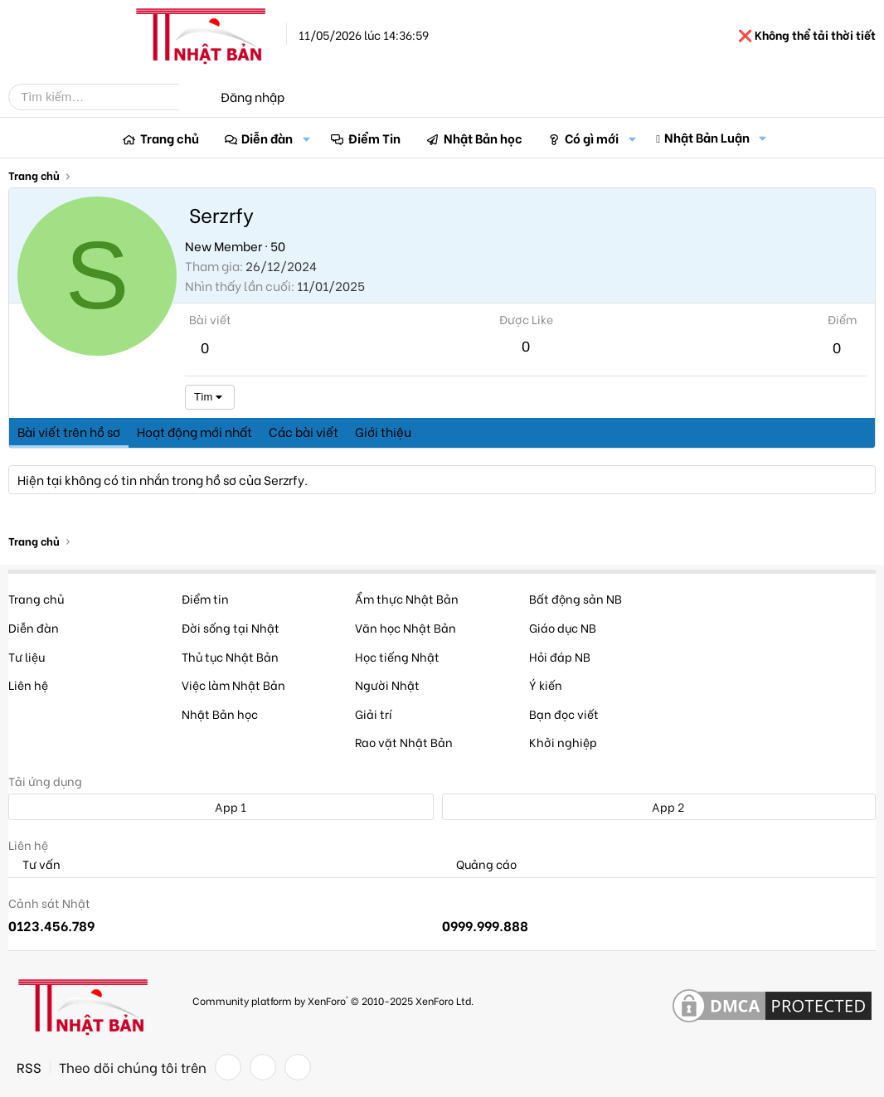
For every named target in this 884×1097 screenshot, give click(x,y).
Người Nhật (387, 684)
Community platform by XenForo (333, 1000)
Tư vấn (34, 864)
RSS (29, 1067)
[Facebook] (228, 1067)
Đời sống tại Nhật (230, 627)
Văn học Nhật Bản (405, 627)
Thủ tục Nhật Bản (230, 656)
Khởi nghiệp (563, 741)
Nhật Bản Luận (707, 137)
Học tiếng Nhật (397, 656)
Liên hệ (28, 684)
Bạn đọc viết (564, 713)
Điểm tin (205, 598)
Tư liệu (26, 656)
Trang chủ (169, 138)
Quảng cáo (479, 864)
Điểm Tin (374, 138)
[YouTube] (297, 1067)
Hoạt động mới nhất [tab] (194, 431)
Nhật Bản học (483, 138)
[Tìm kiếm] (106, 97)
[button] (306, 138)
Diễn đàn (267, 138)
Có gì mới (592, 138)
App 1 (221, 806)
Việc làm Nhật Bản (233, 684)
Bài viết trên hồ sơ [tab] (68, 431)
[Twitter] (263, 1067)
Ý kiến (545, 684)
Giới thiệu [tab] (383, 431)
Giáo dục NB (562, 627)
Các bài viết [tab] (303, 431)
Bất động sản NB (575, 598)
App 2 (659, 806)
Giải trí (373, 713)
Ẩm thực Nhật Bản (407, 598)
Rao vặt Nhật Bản (404, 741)
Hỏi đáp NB (559, 656)
